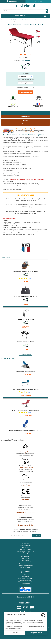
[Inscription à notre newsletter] (21, 535)
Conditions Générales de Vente (25, 551)
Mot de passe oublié (25, 562)
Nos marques (25, 574)
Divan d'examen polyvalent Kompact (25, 371)
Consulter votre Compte (25, 563)
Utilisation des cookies (25, 567)
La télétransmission (25, 580)
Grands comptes (25, 583)
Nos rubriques (25, 576)
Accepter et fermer (36, 633)
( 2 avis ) (30, 278)
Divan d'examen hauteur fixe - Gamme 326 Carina (25, 410)
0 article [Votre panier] (38, 1)
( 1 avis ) (30, 392)
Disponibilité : (25, 60)
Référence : (25, 57)
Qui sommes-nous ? (25, 545)
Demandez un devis (25, 525)
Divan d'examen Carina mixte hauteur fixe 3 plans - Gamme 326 (25, 430)
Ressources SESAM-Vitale (25, 578)
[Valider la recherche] (47, 11)
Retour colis (25, 547)
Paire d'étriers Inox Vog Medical (25, 319)
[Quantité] (31, 87)
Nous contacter (25, 558)
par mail (32, 513)
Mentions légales (25, 553)
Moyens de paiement (25, 549)
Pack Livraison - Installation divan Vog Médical (25, 271)
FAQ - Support (25, 560)
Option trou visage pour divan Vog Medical (25, 296)
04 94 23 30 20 (21, 513)
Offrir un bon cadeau (25, 573)
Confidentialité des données (25, 565)
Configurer (15, 633)
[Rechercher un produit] (24, 11)
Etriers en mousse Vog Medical (25, 341)
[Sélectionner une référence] (25, 76)
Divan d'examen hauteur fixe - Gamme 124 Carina (25, 389)
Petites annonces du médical (25, 582)
